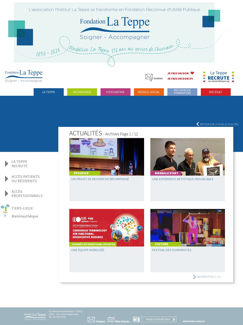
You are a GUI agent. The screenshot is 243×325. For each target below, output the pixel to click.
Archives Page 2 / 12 (207, 276)
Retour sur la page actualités (217, 124)
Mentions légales (194, 321)
